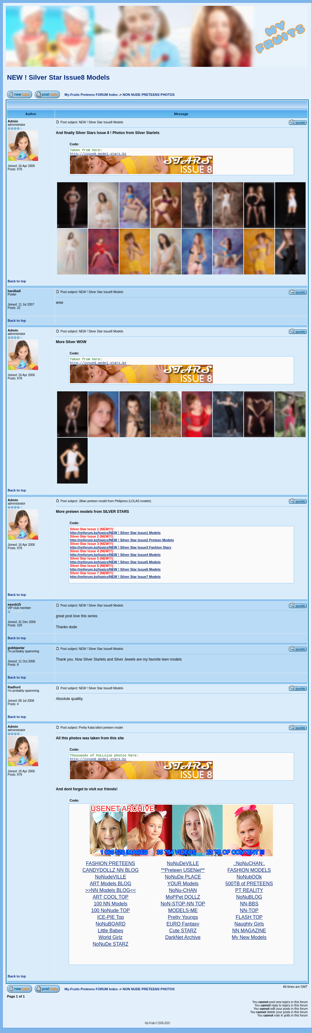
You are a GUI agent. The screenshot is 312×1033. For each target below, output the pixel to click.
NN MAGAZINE (249, 930)
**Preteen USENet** (183, 870)
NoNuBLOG (249, 897)
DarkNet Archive (183, 937)
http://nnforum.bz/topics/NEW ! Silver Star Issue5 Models (115, 562)
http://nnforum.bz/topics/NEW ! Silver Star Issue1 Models (115, 533)
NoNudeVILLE (110, 876)
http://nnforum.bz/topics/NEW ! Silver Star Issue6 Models (115, 569)
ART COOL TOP (110, 897)
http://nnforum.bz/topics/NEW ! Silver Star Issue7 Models (115, 576)
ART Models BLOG (110, 883)
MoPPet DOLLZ (183, 897)
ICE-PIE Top (110, 917)
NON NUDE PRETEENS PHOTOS (149, 94)
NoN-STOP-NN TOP (183, 903)
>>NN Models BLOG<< (110, 890)
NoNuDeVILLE (183, 863)
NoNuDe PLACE (183, 876)
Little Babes (110, 930)
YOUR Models (182, 883)
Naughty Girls (249, 923)
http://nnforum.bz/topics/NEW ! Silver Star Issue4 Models (115, 554)
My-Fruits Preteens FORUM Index (91, 94)
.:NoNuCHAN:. (249, 863)
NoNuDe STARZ (111, 944)
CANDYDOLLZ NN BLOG (110, 870)
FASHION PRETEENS (110, 863)
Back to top (17, 281)
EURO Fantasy (182, 923)
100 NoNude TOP (110, 910)
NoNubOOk (249, 876)
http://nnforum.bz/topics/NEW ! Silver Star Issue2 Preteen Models (122, 540)
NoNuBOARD (110, 923)
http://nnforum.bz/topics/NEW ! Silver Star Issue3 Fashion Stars (120, 547)
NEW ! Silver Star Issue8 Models (58, 77)
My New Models (249, 937)
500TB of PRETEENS (249, 883)
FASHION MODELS (249, 870)
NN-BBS (249, 903)
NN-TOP (249, 910)
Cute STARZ (183, 930)
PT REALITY (249, 890)
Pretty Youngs (183, 917)
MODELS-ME (183, 910)
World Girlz (111, 937)
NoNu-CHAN (183, 890)
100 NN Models (110, 903)
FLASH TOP (249, 917)
